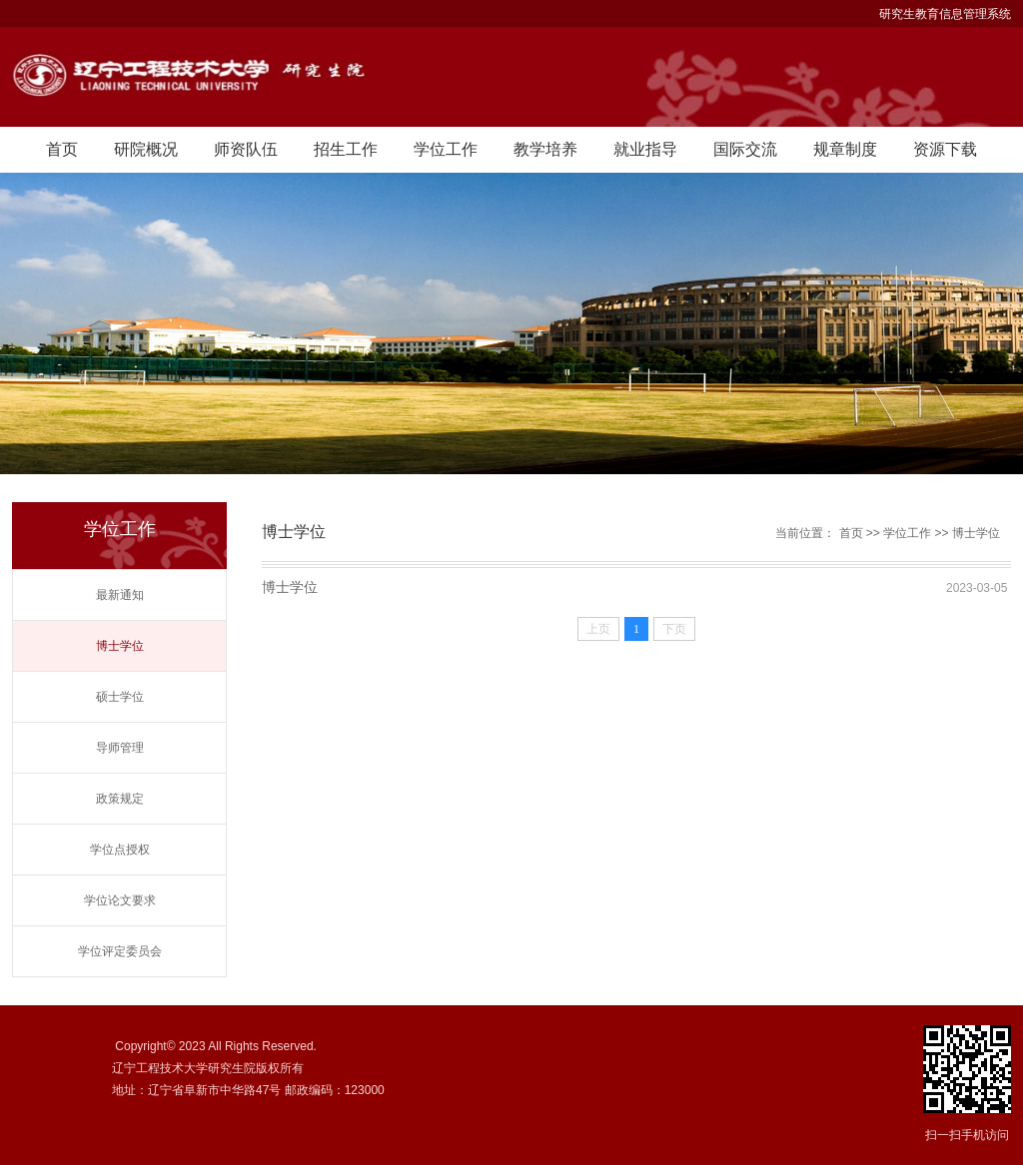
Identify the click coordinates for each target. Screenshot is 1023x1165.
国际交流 (745, 149)
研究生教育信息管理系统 (945, 14)
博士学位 (120, 646)
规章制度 (845, 149)
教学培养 (545, 149)
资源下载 (945, 149)
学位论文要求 (120, 900)
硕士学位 (120, 697)
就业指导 (645, 149)
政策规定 (120, 799)
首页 (62, 149)
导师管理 (120, 748)
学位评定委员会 (120, 951)
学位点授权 (120, 850)
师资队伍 (246, 149)
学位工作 (446, 149)
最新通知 (120, 595)
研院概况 (146, 149)
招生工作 (346, 149)
